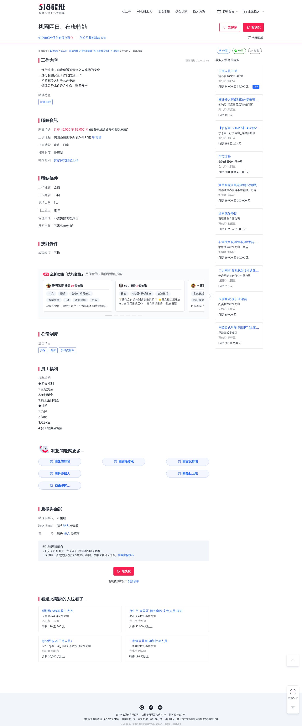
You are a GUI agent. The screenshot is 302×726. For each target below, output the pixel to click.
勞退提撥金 (67, 350)
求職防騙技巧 (126, 543)
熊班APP (293, 698)
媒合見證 (181, 11)
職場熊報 (164, 11)
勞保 (42, 350)
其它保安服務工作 (66, 160)
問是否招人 (192, 461)
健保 (53, 350)
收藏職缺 (258, 37)
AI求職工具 (144, 11)
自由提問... (104, 473)
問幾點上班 (60, 473)
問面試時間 (148, 461)
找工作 (127, 11)
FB (151, 695)
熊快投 (256, 27)
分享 (223, 51)
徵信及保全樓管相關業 (80, 51)
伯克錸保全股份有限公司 (107, 51)
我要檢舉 (133, 569)
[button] (108, 315)
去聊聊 (232, 27)
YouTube (160, 695)
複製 (254, 51)
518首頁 (54, 51)
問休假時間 (60, 461)
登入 (66, 513)
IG (141, 695)
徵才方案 (199, 11)
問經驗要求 (104, 461)
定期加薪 (45, 101)
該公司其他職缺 (93, 37)
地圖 (98, 137)
